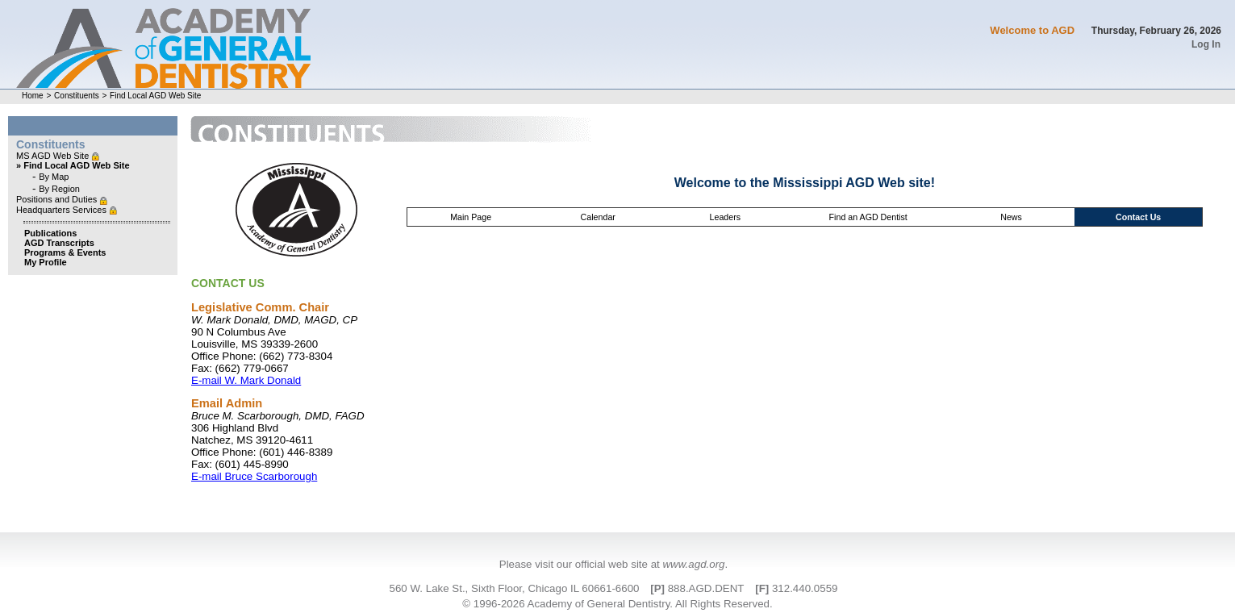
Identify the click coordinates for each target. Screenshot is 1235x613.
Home (33, 95)
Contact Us (1138, 217)
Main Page (470, 217)
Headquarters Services (62, 210)
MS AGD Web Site (53, 156)
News (1011, 217)
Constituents (76, 95)
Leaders (725, 217)
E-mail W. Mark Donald (246, 380)
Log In (1205, 44)
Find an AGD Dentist (868, 217)
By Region (59, 189)
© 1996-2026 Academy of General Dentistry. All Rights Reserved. (617, 604)
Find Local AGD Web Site (155, 95)
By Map (54, 176)
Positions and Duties (57, 199)
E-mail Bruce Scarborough (254, 476)
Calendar (598, 217)
